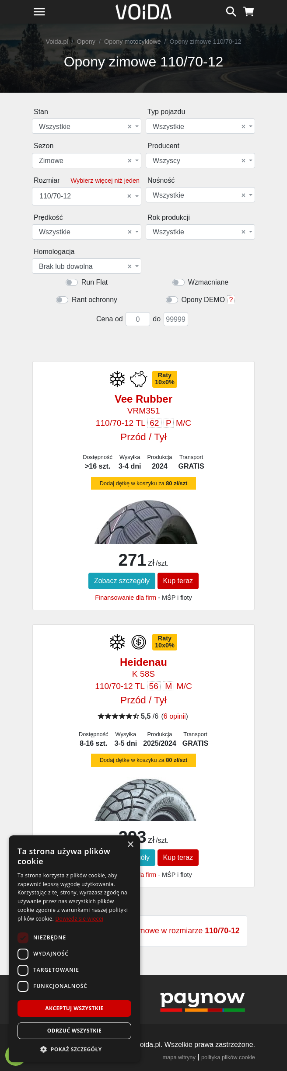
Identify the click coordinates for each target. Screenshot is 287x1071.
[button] (74, 1049)
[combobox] (86, 126)
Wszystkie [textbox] (85, 126)
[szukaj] (231, 10)
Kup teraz (178, 580)
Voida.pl (57, 41)
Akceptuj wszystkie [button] (74, 1008)
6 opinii (175, 716)
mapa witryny (179, 1057)
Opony (86, 41)
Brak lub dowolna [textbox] (85, 266)
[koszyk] (248, 10)
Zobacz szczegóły (122, 580)
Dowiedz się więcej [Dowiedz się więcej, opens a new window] (79, 918)
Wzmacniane (208, 282)
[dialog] (74, 948)
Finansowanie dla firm (125, 597)
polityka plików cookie (228, 1057)
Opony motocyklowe (132, 41)
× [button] (130, 845)
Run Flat (94, 282)
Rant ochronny (94, 299)
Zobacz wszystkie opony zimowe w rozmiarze (143, 930)
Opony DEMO (203, 299)
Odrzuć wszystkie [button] (74, 1030)
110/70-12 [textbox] (85, 196)
